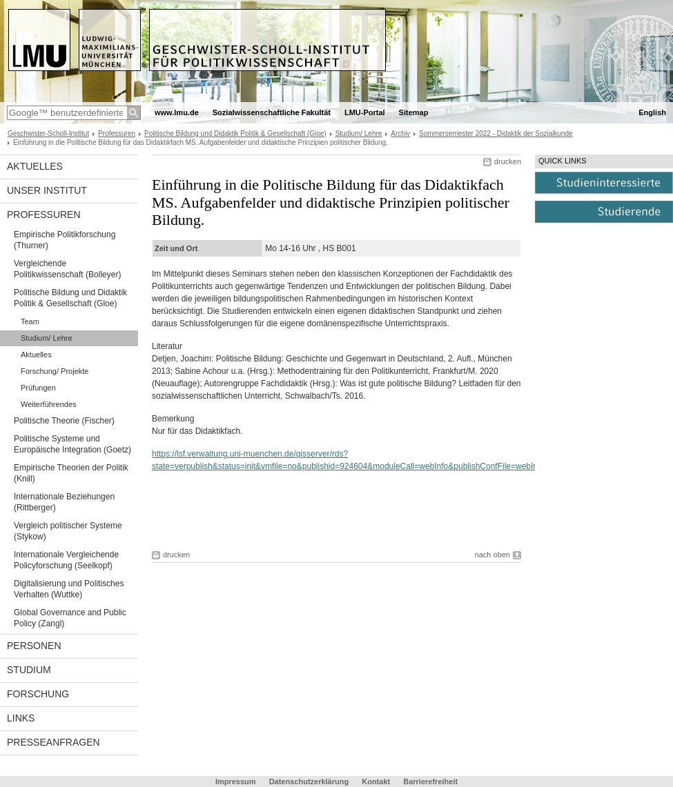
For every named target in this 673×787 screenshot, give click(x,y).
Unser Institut (47, 190)
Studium (29, 669)
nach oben (492, 554)
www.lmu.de (177, 112)
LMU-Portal (364, 112)
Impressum (235, 781)
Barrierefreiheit (430, 781)
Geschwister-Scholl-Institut (48, 133)
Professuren (116, 133)
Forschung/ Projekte (54, 371)
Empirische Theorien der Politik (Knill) (71, 473)
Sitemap (414, 112)
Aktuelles (35, 166)
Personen (34, 645)
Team (30, 321)
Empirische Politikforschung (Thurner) (64, 240)
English (652, 112)
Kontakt (376, 781)
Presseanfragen (53, 742)
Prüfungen (38, 387)
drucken (507, 161)
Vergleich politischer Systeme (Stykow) (68, 531)
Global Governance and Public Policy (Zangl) (70, 618)
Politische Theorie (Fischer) (64, 421)
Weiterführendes (49, 404)
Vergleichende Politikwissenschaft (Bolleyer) (67, 269)
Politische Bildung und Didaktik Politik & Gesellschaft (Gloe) (235, 133)
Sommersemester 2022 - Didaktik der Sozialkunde (496, 133)
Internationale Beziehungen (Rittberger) (64, 502)
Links (21, 718)
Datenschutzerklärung (309, 781)
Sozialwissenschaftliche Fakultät (272, 112)
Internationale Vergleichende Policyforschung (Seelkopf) (66, 560)
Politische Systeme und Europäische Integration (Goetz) (72, 444)
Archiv (400, 133)
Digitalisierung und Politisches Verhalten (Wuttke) (69, 589)
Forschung (38, 693)
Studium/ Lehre (358, 133)
